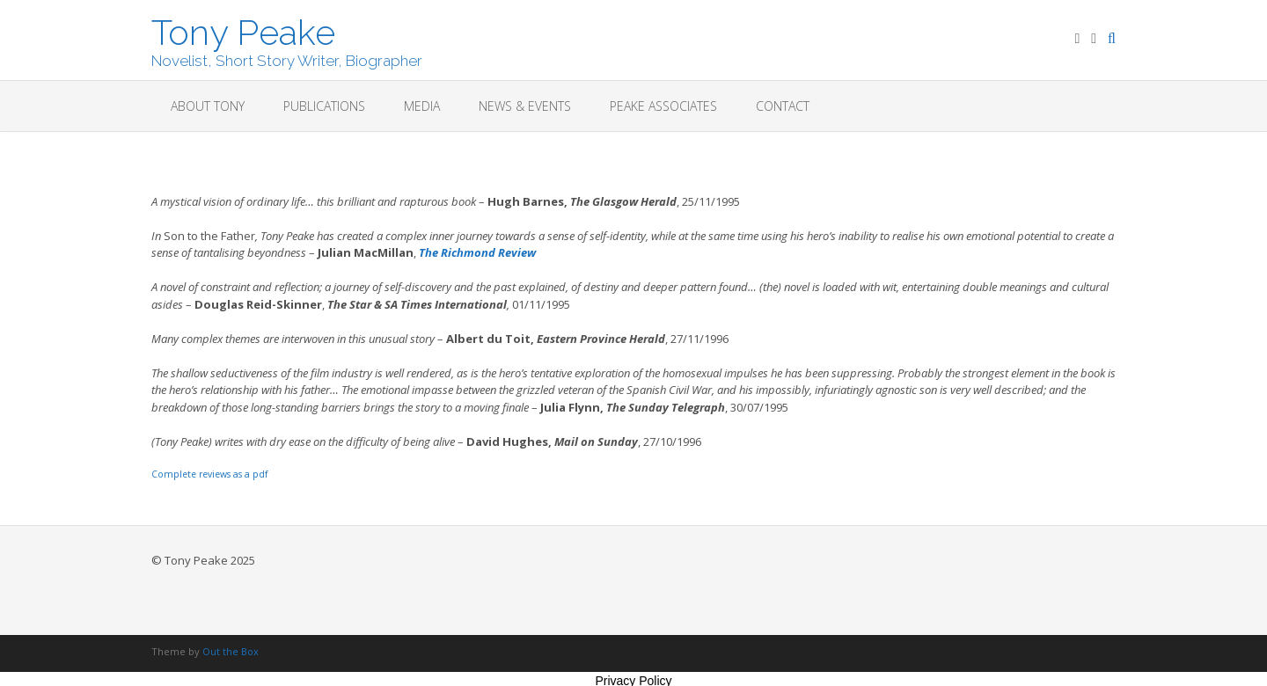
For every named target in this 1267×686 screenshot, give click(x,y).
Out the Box (230, 651)
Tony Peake (243, 30)
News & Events (525, 106)
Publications (324, 106)
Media (422, 106)
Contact (782, 106)
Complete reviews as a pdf (209, 474)
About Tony (208, 106)
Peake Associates (663, 106)
